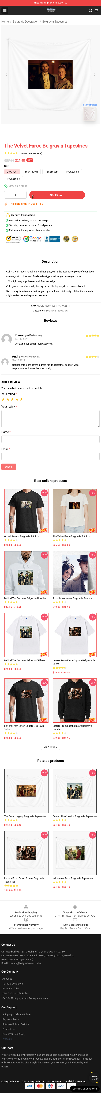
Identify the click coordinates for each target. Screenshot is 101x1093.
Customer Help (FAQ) (13, 1034)
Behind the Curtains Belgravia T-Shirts (24, 660)
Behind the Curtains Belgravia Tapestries (75, 816)
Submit (9, 466)
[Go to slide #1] (41, 131)
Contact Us (8, 1029)
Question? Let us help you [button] (85, 1089)
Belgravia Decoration (25, 21)
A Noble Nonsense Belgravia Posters (72, 598)
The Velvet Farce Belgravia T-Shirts (71, 536)
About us (7, 978)
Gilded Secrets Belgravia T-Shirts (21, 536)
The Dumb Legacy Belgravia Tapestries (25, 816)
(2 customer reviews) (31, 153)
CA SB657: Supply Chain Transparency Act (25, 998)
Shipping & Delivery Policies (17, 1014)
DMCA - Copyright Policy (15, 993)
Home (5, 21)
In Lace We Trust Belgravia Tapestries (73, 878)
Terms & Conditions (12, 983)
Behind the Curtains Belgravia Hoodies (25, 598)
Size (6, 166)
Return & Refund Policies (15, 1024)
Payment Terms (10, 1019)
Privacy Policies (10, 988)
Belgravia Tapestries (54, 21)
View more (50, 747)
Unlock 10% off (94, 1078)
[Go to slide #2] (59, 131)
